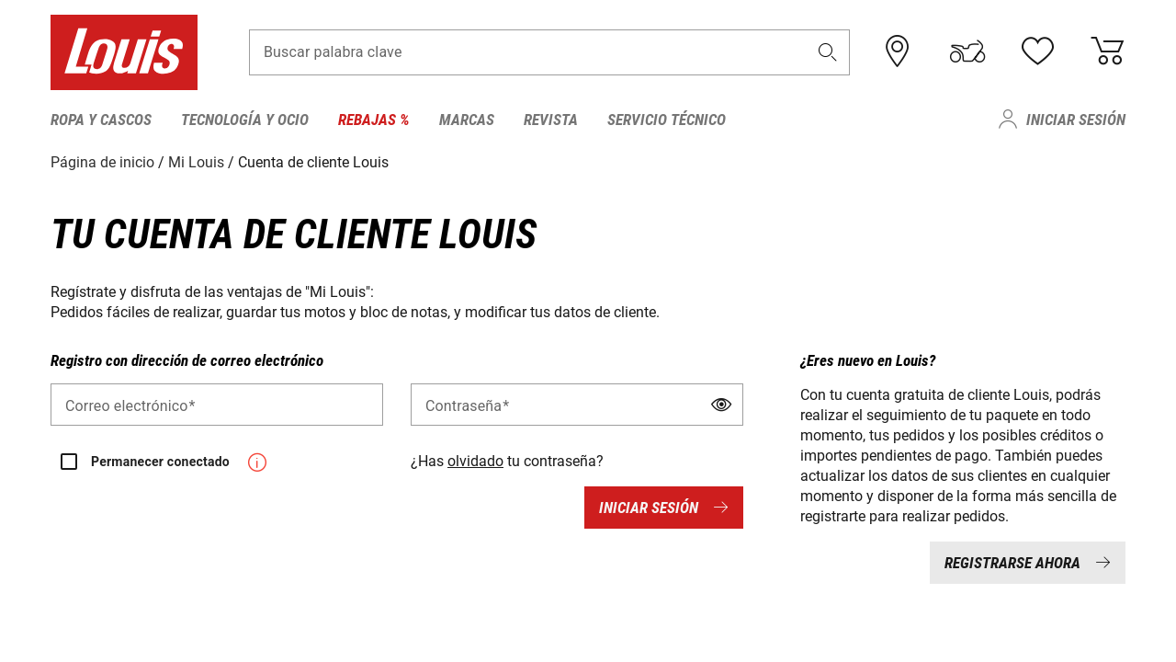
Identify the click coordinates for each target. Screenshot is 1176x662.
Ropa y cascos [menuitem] (101, 119)
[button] (828, 52)
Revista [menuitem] (551, 119)
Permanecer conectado (160, 461)
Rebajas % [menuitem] (374, 119)
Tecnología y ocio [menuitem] (245, 119)
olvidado (475, 461)
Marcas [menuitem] (466, 119)
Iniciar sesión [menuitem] (1075, 119)
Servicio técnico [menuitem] (666, 119)
